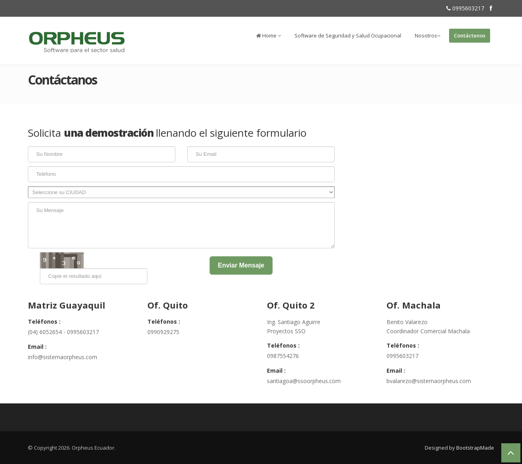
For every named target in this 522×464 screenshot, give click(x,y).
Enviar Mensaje (241, 265)
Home (268, 35)
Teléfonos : (44, 321)
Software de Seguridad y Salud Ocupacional (347, 35)
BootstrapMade (475, 447)
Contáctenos (469, 35)
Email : (37, 346)
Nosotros (427, 35)
